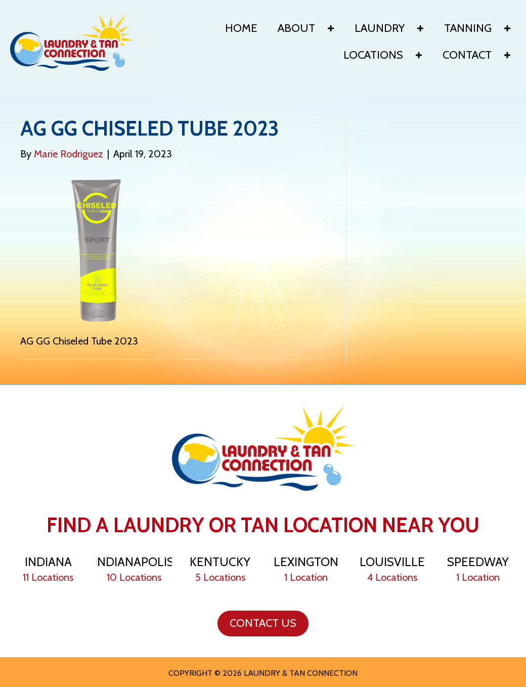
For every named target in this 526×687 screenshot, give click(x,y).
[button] (330, 28)
